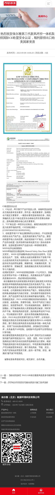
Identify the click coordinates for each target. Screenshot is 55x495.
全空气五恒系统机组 (8, 421)
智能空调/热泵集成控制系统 (10, 429)
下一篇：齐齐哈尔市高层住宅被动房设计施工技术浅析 (24, 382)
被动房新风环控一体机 (8, 413)
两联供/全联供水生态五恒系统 (11, 425)
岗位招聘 (49, 417)
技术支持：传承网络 (27, 484)
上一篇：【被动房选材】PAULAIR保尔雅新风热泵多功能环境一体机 (27, 376)
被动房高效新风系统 (8, 417)
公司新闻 (33, 413)
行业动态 (33, 417)
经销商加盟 (50, 413)
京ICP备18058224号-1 (27, 480)
